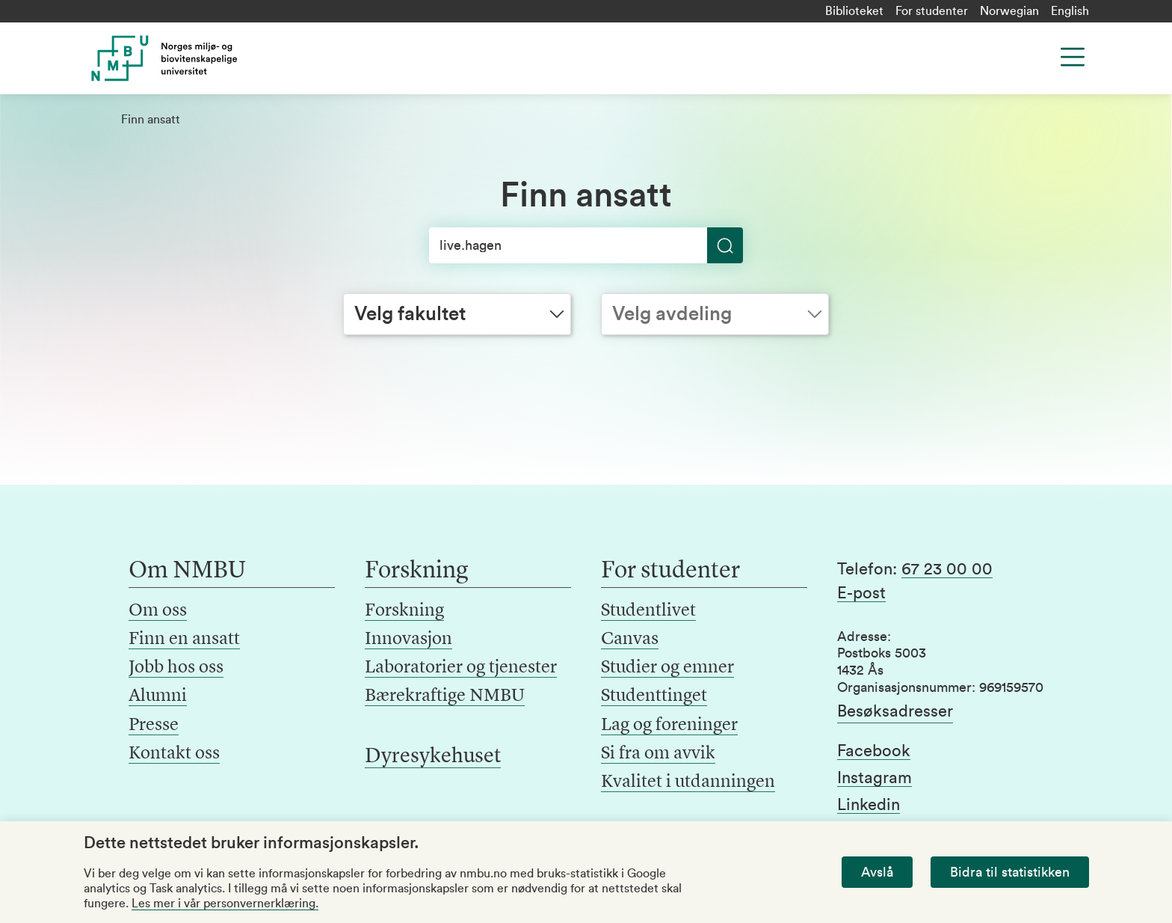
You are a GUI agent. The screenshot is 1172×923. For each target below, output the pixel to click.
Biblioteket (854, 11)
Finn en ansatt (184, 639)
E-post (861, 593)
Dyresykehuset (433, 756)
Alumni (158, 696)
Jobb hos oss (176, 668)
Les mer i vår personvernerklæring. (225, 904)
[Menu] (1072, 56)
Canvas (630, 639)
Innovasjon (408, 639)
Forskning (404, 611)
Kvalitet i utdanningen (688, 782)
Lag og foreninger (669, 726)
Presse (154, 726)
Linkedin (868, 805)
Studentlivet (648, 611)
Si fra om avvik (658, 754)
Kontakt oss (174, 754)
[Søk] (586, 245)
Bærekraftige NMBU (445, 696)
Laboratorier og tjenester (461, 668)
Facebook (873, 751)
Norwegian (1009, 11)
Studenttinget (654, 696)
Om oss (158, 611)
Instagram (874, 778)
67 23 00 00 (947, 569)
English (1070, 11)
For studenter (931, 11)
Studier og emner (667, 668)
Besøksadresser (895, 711)
